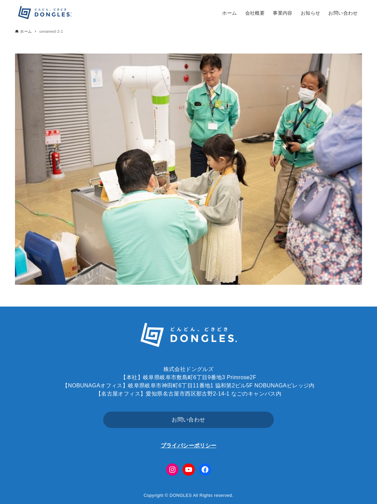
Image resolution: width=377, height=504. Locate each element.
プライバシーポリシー (189, 445)
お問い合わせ (188, 420)
